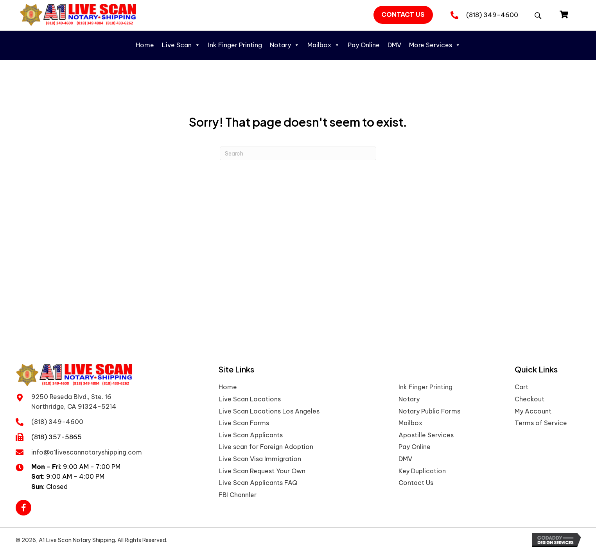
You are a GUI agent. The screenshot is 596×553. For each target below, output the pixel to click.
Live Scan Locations (250, 399)
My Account (533, 411)
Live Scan (181, 45)
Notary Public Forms (429, 411)
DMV (394, 45)
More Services (435, 45)
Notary (285, 45)
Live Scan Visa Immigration (260, 459)
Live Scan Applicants (251, 435)
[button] (403, 15)
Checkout (529, 399)
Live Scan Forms (244, 423)
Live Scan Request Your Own (262, 471)
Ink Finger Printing (235, 45)
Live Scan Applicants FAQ (258, 483)
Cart (521, 387)
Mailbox (323, 45)
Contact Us (416, 483)
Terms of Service (541, 423)
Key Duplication (422, 471)
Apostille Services (426, 435)
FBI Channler (238, 495)
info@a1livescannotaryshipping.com (86, 452)
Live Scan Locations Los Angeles (269, 411)
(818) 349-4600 (492, 15)
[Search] (298, 153)
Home (145, 45)
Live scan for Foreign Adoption (266, 447)
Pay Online (364, 45)
